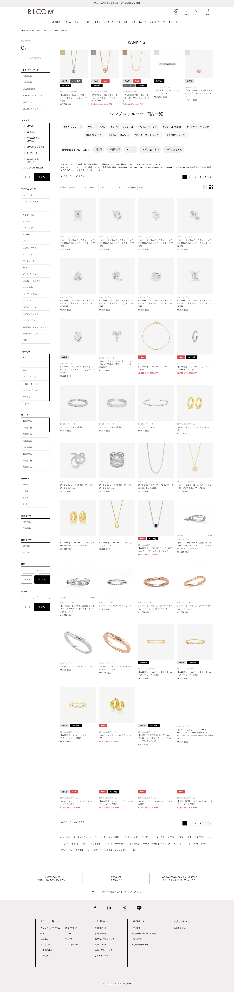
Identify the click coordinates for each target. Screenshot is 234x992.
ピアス (26, 241)
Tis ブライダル (33, 153)
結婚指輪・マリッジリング (34, 333)
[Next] (210, 177)
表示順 (63, 187)
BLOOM (30, 126)
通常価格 (27, 546)
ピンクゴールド (30, 377)
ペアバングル (29, 320)
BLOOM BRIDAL (182, 167)
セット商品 (28, 287)
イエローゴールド (31, 384)
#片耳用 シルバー (95, 134)
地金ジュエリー (30, 102)
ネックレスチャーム (31, 201)
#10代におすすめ (173, 149)
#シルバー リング (148, 126)
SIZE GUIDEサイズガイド (116, 878)
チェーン (27, 208)
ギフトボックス (30, 274)
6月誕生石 (27, 454)
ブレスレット (29, 261)
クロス (26, 491)
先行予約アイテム (70, 170)
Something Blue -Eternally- (34, 160)
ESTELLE (31, 132)
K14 (24, 364)
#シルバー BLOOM (119, 134)
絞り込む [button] (42, 177)
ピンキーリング (30, 221)
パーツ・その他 (30, 294)
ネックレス (28, 195)
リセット (27, 177)
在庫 (92, 187)
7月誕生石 (27, 460)
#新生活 (98, 149)
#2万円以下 (114, 149)
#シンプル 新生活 (172, 126)
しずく (26, 497)
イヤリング (28, 228)
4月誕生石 (27, 75)
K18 (24, 357)
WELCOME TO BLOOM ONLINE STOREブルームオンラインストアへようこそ (179, 878)
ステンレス (28, 403)
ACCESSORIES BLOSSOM (33, 139)
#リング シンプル (96, 126)
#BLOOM (130, 149)
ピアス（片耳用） (31, 248)
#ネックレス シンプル (122, 126)
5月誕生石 (27, 82)
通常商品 (27, 521)
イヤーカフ (28, 234)
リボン (26, 504)
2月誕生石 (27, 427)
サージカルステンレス (32, 95)
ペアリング (28, 300)
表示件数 (132, 187)
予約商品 (27, 528)
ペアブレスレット (31, 314)
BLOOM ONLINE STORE (31, 30)
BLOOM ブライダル (35, 147)
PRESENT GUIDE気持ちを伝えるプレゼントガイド (52, 878)
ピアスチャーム (30, 254)
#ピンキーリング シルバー (148, 134)
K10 (24, 370)
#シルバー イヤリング (198, 126)
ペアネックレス (30, 307)
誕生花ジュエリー (31, 108)
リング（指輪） (30, 215)
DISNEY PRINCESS (35, 168)
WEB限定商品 (29, 89)
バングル (27, 267)
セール (26, 552)
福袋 (25, 340)
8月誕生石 (27, 467)
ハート (26, 484)
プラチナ (27, 397)
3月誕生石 (27, 434)
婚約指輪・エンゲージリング (35, 327)
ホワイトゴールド (31, 390)
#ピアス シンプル (73, 126)
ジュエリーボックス (31, 281)
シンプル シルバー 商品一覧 (56, 30)
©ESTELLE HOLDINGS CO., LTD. (117, 983)
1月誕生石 (27, 421)
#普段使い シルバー (177, 134)
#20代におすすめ (150, 149)
